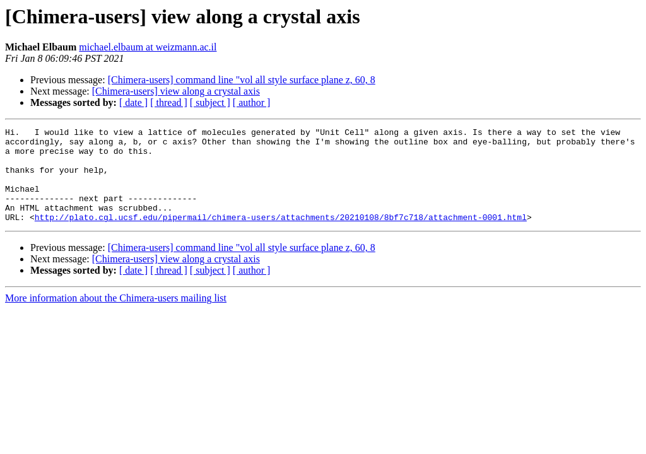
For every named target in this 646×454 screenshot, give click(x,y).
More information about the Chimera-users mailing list (115, 316)
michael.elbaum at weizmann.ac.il (147, 47)
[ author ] (252, 102)
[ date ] (133, 102)
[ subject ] (210, 102)
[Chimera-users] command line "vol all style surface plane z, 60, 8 (241, 79)
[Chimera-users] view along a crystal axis (176, 91)
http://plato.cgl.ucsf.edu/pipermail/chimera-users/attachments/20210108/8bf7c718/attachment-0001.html (281, 236)
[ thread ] (168, 102)
